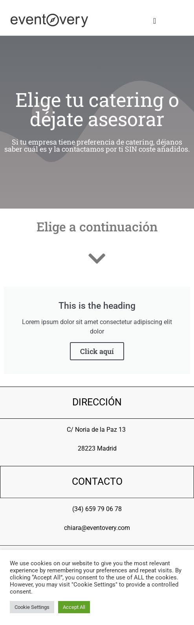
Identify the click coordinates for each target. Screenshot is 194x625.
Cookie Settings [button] (32, 607)
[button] (154, 21)
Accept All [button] (74, 607)
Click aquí (97, 351)
